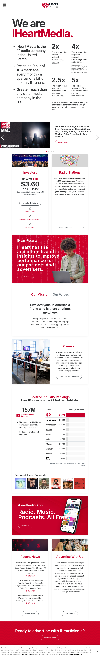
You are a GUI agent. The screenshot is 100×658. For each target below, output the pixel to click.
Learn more (63, 142)
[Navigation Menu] (4, 5)
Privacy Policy (76, 657)
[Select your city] (69, 227)
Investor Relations (30, 203)
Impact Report (30, 227)
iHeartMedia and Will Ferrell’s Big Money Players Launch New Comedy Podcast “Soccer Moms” (30, 598)
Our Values (61, 294)
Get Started (70, 614)
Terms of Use (27, 657)
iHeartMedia (50, 5)
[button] (97, 137)
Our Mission (40, 294)
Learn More (25, 277)
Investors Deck (30, 211)
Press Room (30, 614)
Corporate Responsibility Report (30, 219)
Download (25, 525)
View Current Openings (69, 376)
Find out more (50, 638)
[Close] (97, 653)
